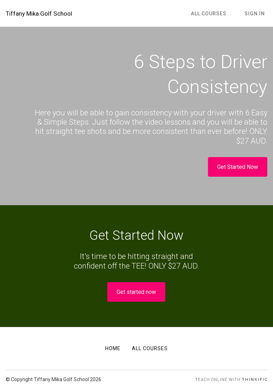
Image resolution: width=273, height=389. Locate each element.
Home (113, 348)
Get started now (136, 300)
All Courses (216, 17)
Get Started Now (237, 175)
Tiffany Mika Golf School (30, 17)
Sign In (257, 17)
